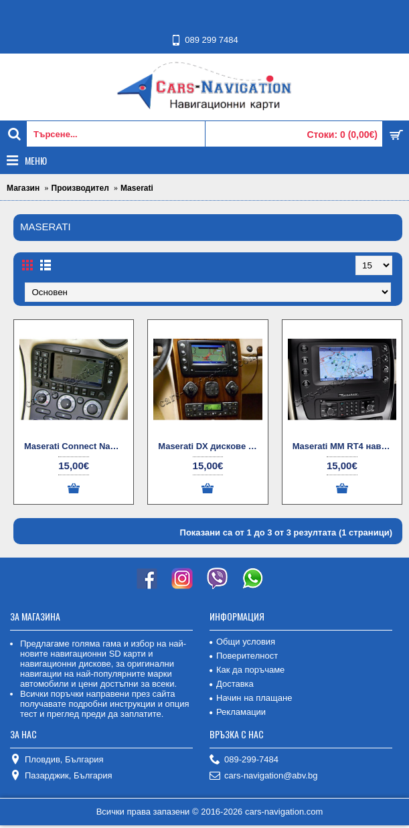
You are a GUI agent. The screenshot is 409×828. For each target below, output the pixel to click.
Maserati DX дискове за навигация (210, 446)
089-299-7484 (244, 760)
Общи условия (242, 642)
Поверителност (244, 656)
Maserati (136, 188)
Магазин (23, 188)
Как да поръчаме (247, 670)
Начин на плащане (251, 698)
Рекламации (238, 712)
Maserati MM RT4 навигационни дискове (344, 446)
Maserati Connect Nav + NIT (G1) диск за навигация (76, 446)
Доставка (232, 684)
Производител (80, 188)
